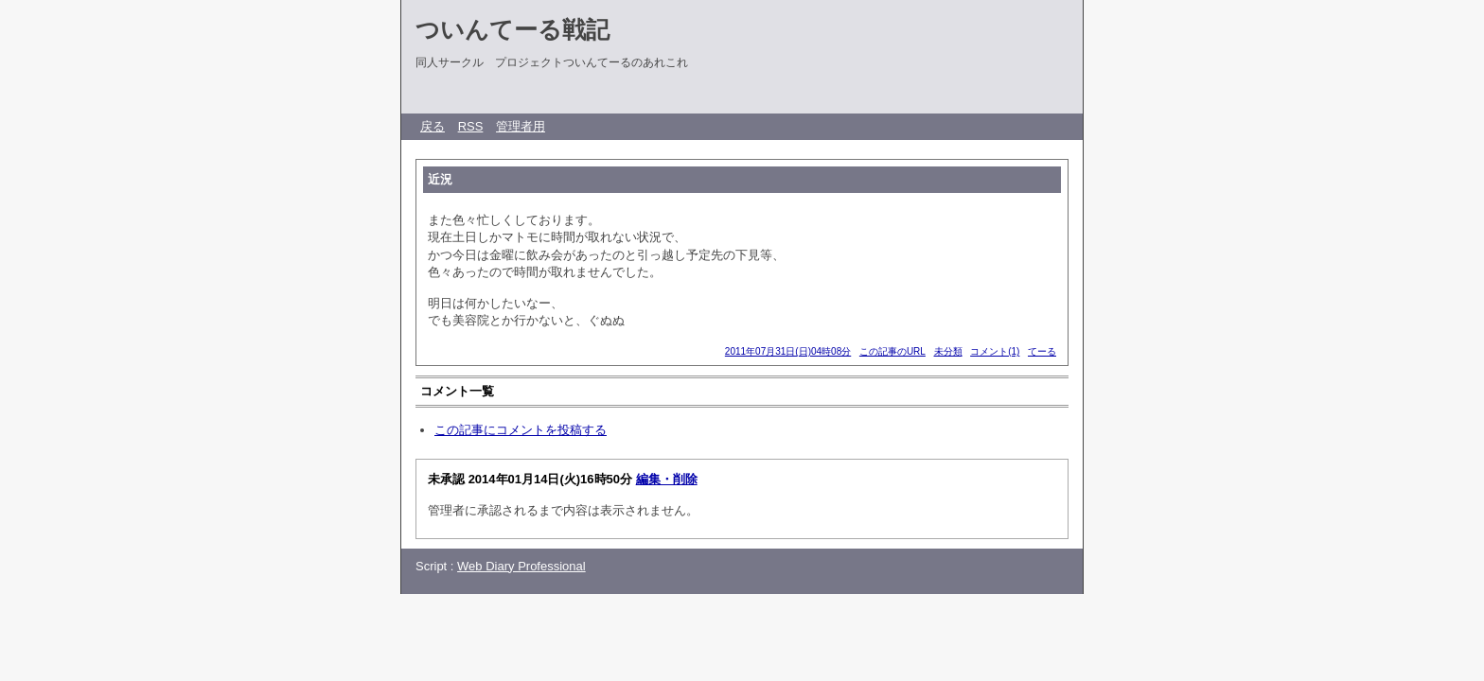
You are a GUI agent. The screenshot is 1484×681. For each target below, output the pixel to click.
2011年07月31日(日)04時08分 (788, 351)
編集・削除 (667, 479)
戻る (432, 126)
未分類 (948, 351)
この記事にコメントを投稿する (520, 430)
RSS (471, 126)
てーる (1042, 351)
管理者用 (520, 126)
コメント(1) (994, 351)
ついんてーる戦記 (512, 29)
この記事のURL (892, 351)
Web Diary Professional (521, 566)
